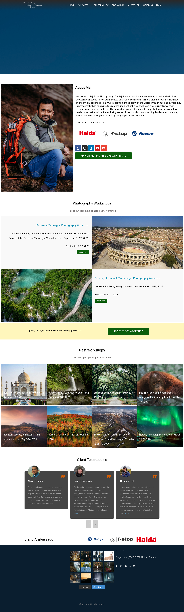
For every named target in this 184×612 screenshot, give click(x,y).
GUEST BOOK (148, 5)
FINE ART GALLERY (101, 5)
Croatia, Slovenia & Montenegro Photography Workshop (131, 278)
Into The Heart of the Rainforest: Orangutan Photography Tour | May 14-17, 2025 (160, 397)
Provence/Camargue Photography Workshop (60, 225)
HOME (72, 5)
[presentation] (88, 524)
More (76, 513)
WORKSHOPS (83, 5)
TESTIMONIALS (118, 5)
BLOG (158, 5)
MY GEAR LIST (133, 5)
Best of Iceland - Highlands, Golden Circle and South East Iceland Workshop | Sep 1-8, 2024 (113, 439)
